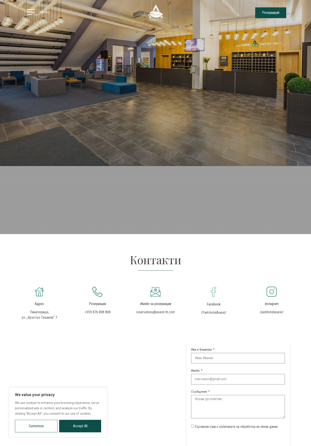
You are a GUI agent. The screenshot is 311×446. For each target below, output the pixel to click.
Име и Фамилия (201, 349)
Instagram (272, 304)
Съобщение (199, 391)
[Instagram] (272, 292)
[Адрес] (39, 292)
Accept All (80, 426)
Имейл (195, 370)
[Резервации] (97, 292)
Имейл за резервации (155, 304)
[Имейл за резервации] (155, 292)
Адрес (39, 304)
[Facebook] (213, 292)
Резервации (97, 304)
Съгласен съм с (236, 427)
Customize (36, 426)
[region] (58, 412)
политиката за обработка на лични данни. (248, 427)
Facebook (214, 304)
